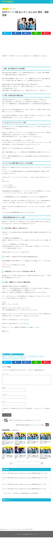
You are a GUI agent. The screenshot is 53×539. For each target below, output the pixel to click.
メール (4, 396)
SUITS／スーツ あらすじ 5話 (17, 354)
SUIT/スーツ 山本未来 (27, 356)
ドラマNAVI (7, 1)
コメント (5, 373)
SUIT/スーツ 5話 (7, 356)
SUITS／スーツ (5, 8)
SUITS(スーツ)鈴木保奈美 (20, 358)
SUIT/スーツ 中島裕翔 (16, 356)
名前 (4, 389)
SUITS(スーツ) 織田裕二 (8, 358)
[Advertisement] (26, 45)
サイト (4, 403)
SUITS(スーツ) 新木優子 (38, 356)
